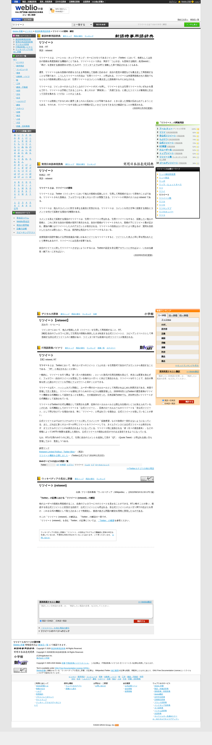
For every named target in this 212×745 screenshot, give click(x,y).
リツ (161, 188)
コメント (93, 79)
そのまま (78, 72)
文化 (18, 94)
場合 (147, 75)
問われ (146, 237)
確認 (163, 338)
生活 (18, 98)
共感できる (115, 90)
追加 (95, 395)
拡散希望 (105, 421)
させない (76, 248)
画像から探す (71, 691)
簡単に (55, 101)
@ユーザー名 (165, 150)
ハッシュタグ (64, 387)
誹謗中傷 (54, 237)
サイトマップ (41, 702)
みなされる (129, 79)
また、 (46, 424)
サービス (93, 391)
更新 (150, 108)
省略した (109, 65)
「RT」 (50, 369)
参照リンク (44, 448)
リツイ (162, 132)
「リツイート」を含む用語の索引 (55, 631)
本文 (132, 375)
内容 (70, 72)
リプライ (70, 465)
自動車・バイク (23, 76)
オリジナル (65, 421)
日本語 (110, 395)
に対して (58, 248)
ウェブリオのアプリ (74, 688)
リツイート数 (140, 222)
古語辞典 (86, 2)
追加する (68, 395)
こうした (62, 75)
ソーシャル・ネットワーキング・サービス (75, 57)
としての (62, 408)
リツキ (162, 205)
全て (15, 59)
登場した (107, 391)
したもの (45, 230)
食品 (18, 115)
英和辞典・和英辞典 (162, 694)
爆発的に (145, 90)
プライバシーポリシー (45, 700)
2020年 (136, 108)
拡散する (140, 208)
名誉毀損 (43, 237)
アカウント (79, 226)
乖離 (163, 343)
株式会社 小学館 (43, 661)
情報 (87, 104)
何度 (130, 75)
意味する (128, 61)
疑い (78, 237)
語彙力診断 (22, 228)
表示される (84, 222)
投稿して (89, 72)
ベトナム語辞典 (160, 713)
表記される (122, 65)
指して (137, 411)
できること (73, 90)
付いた (72, 65)
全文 (107, 431)
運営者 (139, 391)
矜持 (163, 352)
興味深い (101, 90)
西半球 (164, 329)
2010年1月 (133, 395)
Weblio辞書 (41, 673)
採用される (81, 404)
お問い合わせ (100, 688)
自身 (78, 503)
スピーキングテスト (26, 232)
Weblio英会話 (23, 221)
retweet (48, 50)
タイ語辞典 (158, 710)
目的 (114, 226)
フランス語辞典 (160, 705)
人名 (18, 119)
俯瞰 (163, 347)
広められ (136, 101)
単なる (79, 208)
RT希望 (63, 465)
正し (93, 104)
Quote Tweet (125, 437)
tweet (145, 61)
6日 (146, 255)
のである (138, 511)
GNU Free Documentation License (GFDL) (72, 671)
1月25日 (144, 108)
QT (113, 437)
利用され (118, 387)
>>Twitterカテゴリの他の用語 (140, 468)
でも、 (125, 395)
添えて (53, 219)
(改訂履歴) (115, 673)
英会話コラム (23, 218)
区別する (68, 507)
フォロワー (73, 197)
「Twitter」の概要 (106, 520)
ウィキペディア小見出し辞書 (57, 478)
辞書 (16, 2)
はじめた (126, 387)
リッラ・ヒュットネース (170, 184)
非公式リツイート (58, 337)
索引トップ (67, 36)
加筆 (120, 421)
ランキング (89, 36)
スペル (133, 197)
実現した (128, 511)
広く (49, 391)
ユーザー (93, 197)
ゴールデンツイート (168, 163)
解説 (93, 498)
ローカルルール (100, 387)
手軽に (65, 90)
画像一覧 (101, 348)
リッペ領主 (164, 177)
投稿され (138, 75)
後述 (95, 511)
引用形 (113, 365)
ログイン (173, 1)
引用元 (75, 333)
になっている (89, 428)
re (65, 65)
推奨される (137, 104)
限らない (58, 230)
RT (46, 47)
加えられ (140, 404)
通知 (45, 226)
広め (101, 72)
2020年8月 (140, 255)
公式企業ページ (131, 688)
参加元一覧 (194, 19)
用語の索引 (78, 36)
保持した (91, 333)
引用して (114, 193)
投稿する (58, 61)
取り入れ (70, 511)
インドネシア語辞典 (162, 708)
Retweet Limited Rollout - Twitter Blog (57, 452)
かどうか (101, 104)
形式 (105, 375)
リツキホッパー (166, 211)
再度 (52, 61)
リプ (92, 465)
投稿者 (53, 79)
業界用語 (20, 66)
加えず (148, 375)
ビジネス (29, 31)
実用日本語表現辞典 (52, 164)
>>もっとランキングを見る (187, 365)
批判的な (76, 230)
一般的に (43, 375)
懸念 (163, 356)
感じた (127, 90)
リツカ (162, 201)
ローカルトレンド (102, 465)
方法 (81, 75)
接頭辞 (61, 65)
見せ (112, 503)
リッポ (162, 181)
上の (81, 86)
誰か (52, 382)
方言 (18, 123)
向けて (104, 378)
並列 (74, 222)
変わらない (63, 79)
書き (134, 72)
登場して (43, 391)
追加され (58, 398)
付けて (50, 211)
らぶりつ (163, 139)
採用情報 (128, 694)
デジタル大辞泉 (50, 314)
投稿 (45, 61)
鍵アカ (46, 251)
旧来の (102, 408)
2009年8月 (119, 391)
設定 (107, 248)
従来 (93, 404)
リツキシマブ (165, 208)
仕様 (124, 404)
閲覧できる (104, 197)
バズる (61, 94)
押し (103, 86)
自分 (112, 72)
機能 (64, 61)
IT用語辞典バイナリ (52, 348)
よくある (76, 94)
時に (109, 428)
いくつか (132, 404)
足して (139, 72)
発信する (145, 365)
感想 (124, 72)
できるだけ (112, 104)
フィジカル (166, 320)
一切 (126, 421)
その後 (90, 395)
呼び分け (54, 411)
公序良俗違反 (68, 237)
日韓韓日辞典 (74, 2)
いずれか (145, 86)
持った (46, 382)
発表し (82, 395)
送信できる (124, 431)
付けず (129, 208)
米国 (149, 387)
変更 (141, 375)
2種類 (70, 211)
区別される (94, 208)
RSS (117, 728)
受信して (76, 378)
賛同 (145, 226)
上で (95, 65)
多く (87, 90)
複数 (101, 391)
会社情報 (128, 691)
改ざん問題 (104, 511)
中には (67, 230)
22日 (101, 455)
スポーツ (20, 108)
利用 (132, 387)
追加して (102, 437)
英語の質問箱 (23, 225)
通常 (41, 72)
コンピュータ (22, 69)
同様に (75, 387)
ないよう (136, 421)
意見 (118, 72)
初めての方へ (183, 19)
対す (72, 208)
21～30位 (183, 315)
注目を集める (49, 94)
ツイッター (112, 57)
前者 (102, 337)
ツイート (134, 90)
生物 (18, 112)
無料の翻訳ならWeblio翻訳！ (61, 10)
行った (102, 395)
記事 (54, 498)
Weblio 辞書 (186, 2)
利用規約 (39, 697)
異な (134, 226)
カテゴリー (111, 348)
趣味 (18, 105)
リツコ (162, 215)
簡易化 (86, 511)
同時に (121, 511)
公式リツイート (115, 333)
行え (130, 421)
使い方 (147, 437)
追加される (117, 428)
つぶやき (116, 61)
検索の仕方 (40, 691)
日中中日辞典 (60, 2)
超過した (69, 431)
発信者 (86, 375)
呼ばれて (101, 411)
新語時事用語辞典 (42, 31)
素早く (73, 101)
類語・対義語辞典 (29, 2)
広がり (146, 507)
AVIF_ (164, 324)
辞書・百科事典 (23, 126)
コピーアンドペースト (136, 333)
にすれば (132, 248)
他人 (87, 193)
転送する (103, 333)
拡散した (101, 193)
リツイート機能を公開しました (53, 455)
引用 (89, 75)
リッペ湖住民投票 (167, 174)
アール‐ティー (166, 128)
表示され (147, 424)
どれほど (54, 424)
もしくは (146, 57)
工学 (18, 83)
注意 (76, 240)
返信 (85, 208)
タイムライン (72, 86)
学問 (18, 91)
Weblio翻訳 (158, 697)
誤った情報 (125, 101)
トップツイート (166, 153)
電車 (18, 73)
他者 (140, 57)
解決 (114, 511)
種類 (73, 337)
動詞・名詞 (137, 61)
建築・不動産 (22, 87)
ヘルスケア (21, 101)
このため (43, 408)
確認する (122, 104)
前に (76, 104)
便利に (75, 391)
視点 (83, 230)
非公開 (115, 248)
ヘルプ (197, 2)
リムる (87, 465)
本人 (130, 237)
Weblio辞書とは (42, 688)
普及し (55, 391)
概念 (163, 361)
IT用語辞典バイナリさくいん (77, 666)
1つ (98, 57)
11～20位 (173, 315)
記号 (16, 208)
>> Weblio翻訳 (145, 602)
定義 (163, 333)
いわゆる (147, 248)
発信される (112, 378)
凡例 (95, 314)
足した (106, 79)
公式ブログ (83, 455)
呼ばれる (109, 75)
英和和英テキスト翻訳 (49, 602)
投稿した (73, 330)
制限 (61, 431)
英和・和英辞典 (46, 2)
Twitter (122, 57)
